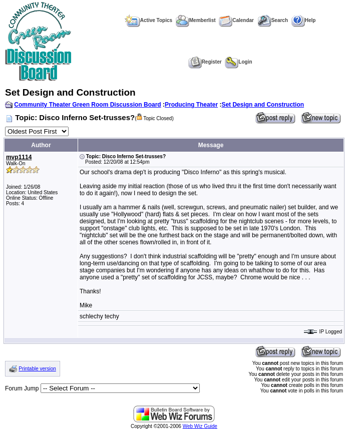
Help (303, 20)
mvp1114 (19, 157)
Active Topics (148, 20)
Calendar (236, 20)
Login (238, 62)
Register (205, 62)
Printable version (37, 368)
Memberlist (196, 20)
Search (272, 20)
